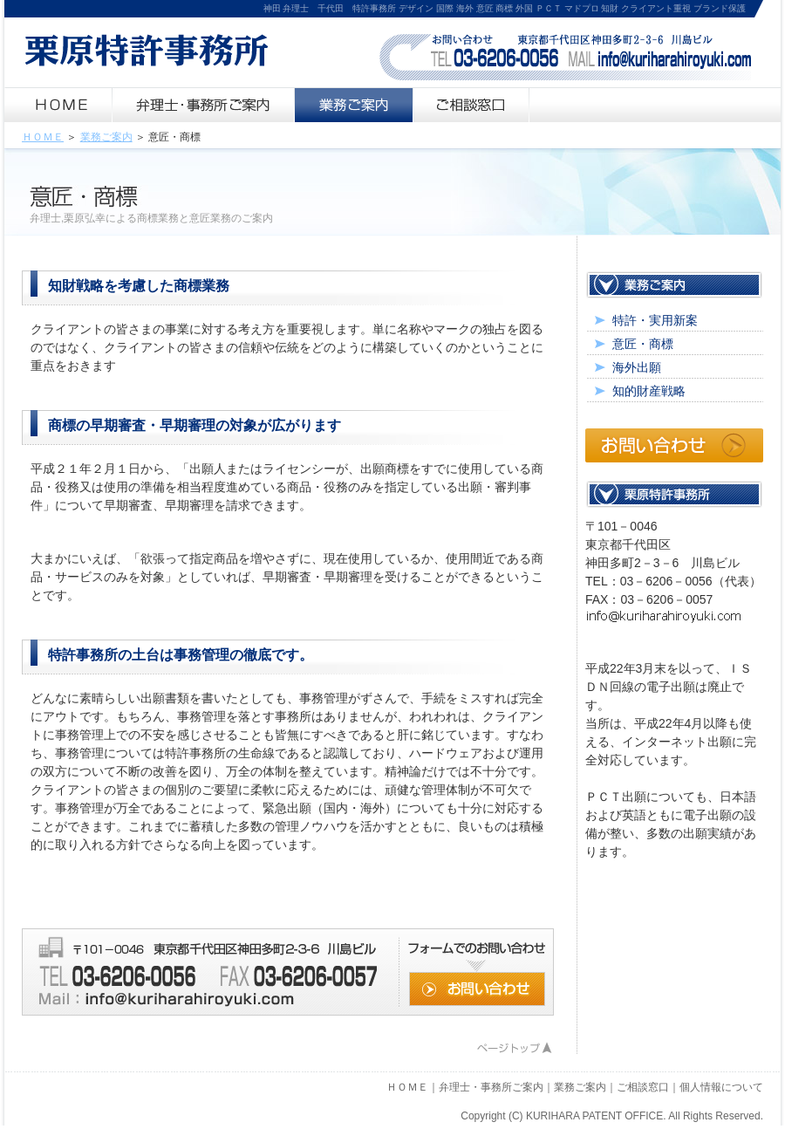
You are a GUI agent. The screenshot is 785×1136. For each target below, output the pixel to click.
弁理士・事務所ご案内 (491, 1087)
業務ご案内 (106, 137)
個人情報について (721, 1087)
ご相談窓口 (643, 1087)
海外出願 (636, 367)
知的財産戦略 (649, 391)
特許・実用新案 (655, 320)
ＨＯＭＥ (43, 137)
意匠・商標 (642, 344)
